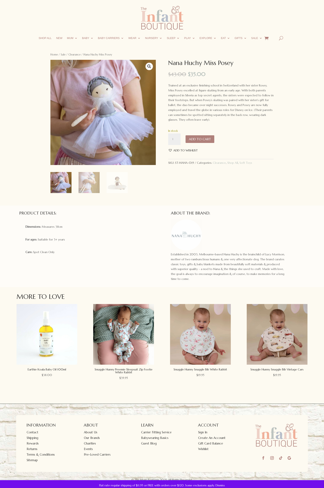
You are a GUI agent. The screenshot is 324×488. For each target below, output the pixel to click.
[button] (149, 66)
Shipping (32, 438)
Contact (32, 432)
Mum (70, 38)
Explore (206, 38)
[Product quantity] (174, 139)
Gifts (238, 38)
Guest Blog (149, 443)
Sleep (171, 38)
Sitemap (32, 460)
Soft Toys (245, 163)
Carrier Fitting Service (156, 432)
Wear (132, 38)
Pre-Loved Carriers (97, 454)
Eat (223, 38)
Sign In (202, 432)
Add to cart (200, 139)
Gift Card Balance (210, 443)
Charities (90, 443)
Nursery (151, 38)
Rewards (33, 443)
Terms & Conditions (41, 454)
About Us (90, 432)
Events (88, 449)
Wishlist (203, 449)
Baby (85, 38)
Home (54, 54)
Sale (254, 38)
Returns (32, 449)
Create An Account (211, 438)
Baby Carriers (109, 38)
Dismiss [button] (220, 485)
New (59, 38)
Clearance (74, 54)
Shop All (45, 38)
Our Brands (92, 438)
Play (187, 38)
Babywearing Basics (154, 438)
